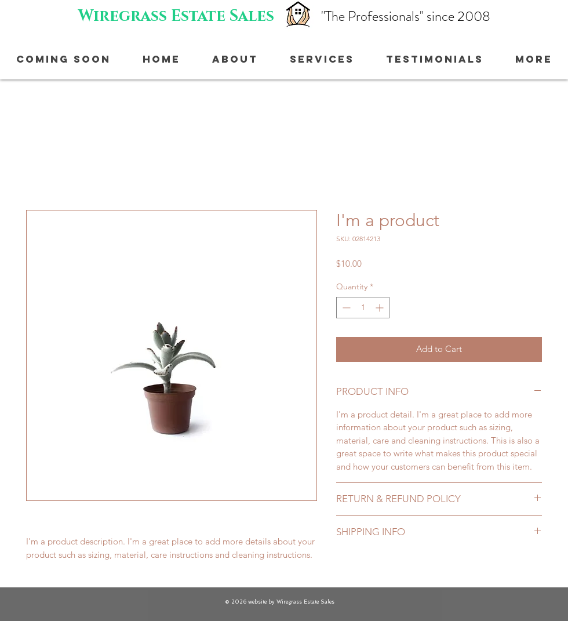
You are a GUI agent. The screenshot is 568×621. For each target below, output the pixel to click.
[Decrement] (345, 307)
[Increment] (380, 307)
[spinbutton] (362, 307)
